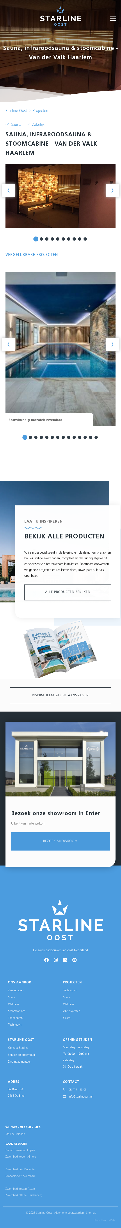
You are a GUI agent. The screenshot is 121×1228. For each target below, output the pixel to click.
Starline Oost (16, 111)
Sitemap (91, 1213)
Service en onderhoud (21, 1055)
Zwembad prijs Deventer (20, 1169)
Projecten (40, 111)
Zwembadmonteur (19, 1061)
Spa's (11, 997)
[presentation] (8, 190)
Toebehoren (15, 1018)
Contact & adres (18, 1048)
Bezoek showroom (60, 971)
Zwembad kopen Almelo (20, 1156)
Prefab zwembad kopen (20, 1150)
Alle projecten (71, 1011)
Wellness (13, 1004)
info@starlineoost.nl (78, 1096)
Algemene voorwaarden (69, 1213)
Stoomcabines (16, 1011)
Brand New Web (104, 1220)
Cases (66, 1018)
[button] (35, 239)
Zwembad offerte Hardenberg (23, 1195)
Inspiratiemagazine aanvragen (60, 695)
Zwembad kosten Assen (20, 1189)
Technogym (15, 1024)
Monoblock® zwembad (20, 1176)
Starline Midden (15, 1134)
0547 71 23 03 (75, 1090)
